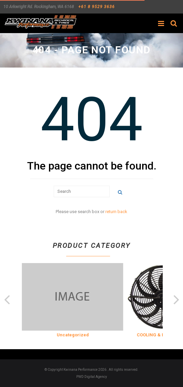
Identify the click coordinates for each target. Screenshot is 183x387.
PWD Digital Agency (91, 377)
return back (116, 211)
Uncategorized (73, 334)
